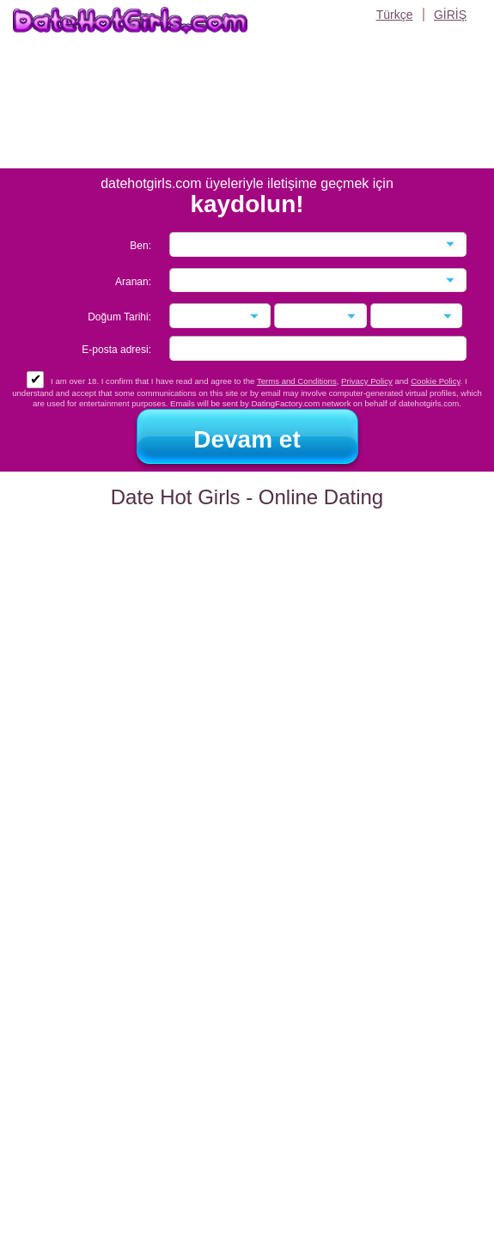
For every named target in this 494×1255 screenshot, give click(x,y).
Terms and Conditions (297, 381)
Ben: (140, 246)
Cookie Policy (435, 381)
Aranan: (133, 282)
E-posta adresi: (116, 350)
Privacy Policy (367, 381)
